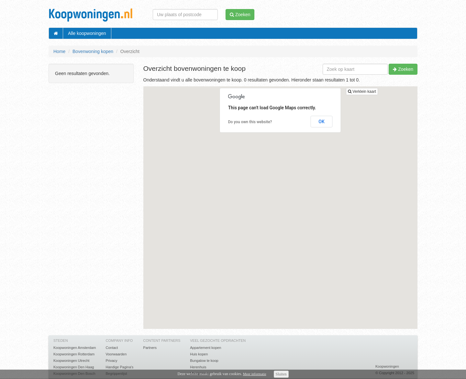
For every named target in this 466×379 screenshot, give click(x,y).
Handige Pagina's (119, 367)
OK (321, 121)
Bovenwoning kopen (92, 51)
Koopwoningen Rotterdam (73, 354)
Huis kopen (199, 354)
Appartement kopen (205, 348)
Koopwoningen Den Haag (73, 367)
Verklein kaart (362, 91)
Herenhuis (198, 367)
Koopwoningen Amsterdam (74, 348)
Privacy (111, 361)
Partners (150, 348)
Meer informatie (254, 374)
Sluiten (281, 374)
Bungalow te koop (204, 361)
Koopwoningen (387, 366)
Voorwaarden (116, 354)
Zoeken (403, 69)
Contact (111, 348)
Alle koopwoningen (87, 33)
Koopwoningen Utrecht (71, 361)
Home (59, 51)
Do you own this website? (250, 122)
